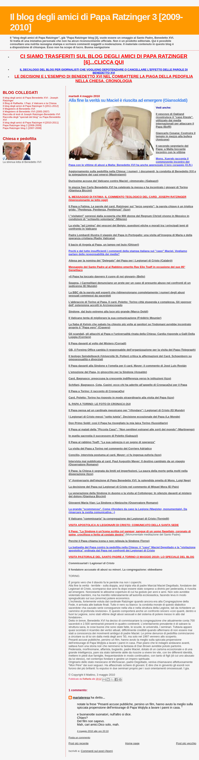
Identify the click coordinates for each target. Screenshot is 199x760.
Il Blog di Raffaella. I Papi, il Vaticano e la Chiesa (29, 103)
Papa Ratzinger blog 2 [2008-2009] (22, 125)
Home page (132, 743)
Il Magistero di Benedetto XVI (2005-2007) (26, 111)
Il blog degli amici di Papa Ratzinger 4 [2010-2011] (31, 122)
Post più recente (79, 743)
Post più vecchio (186, 743)
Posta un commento (79, 737)
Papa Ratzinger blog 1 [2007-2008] (22, 128)
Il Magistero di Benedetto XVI (19, 108)
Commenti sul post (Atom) (97, 751)
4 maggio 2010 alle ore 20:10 (93, 731)
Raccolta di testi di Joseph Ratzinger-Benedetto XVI (31, 114)
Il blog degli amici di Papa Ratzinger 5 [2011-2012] (31, 106)
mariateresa (81, 697)
